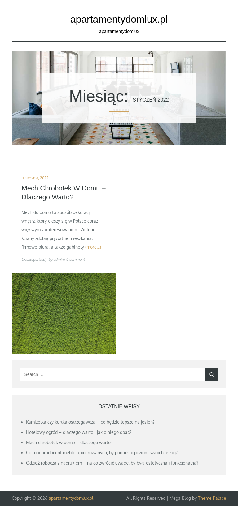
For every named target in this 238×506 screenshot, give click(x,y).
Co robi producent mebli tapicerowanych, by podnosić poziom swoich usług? (101, 452)
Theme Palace (212, 498)
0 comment (75, 259)
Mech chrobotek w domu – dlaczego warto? (63, 192)
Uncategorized (33, 259)
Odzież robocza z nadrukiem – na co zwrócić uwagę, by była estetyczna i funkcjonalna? (112, 462)
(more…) (93, 247)
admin (58, 259)
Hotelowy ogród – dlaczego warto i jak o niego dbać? (78, 432)
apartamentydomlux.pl (119, 19)
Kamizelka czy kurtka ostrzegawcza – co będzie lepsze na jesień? (90, 422)
